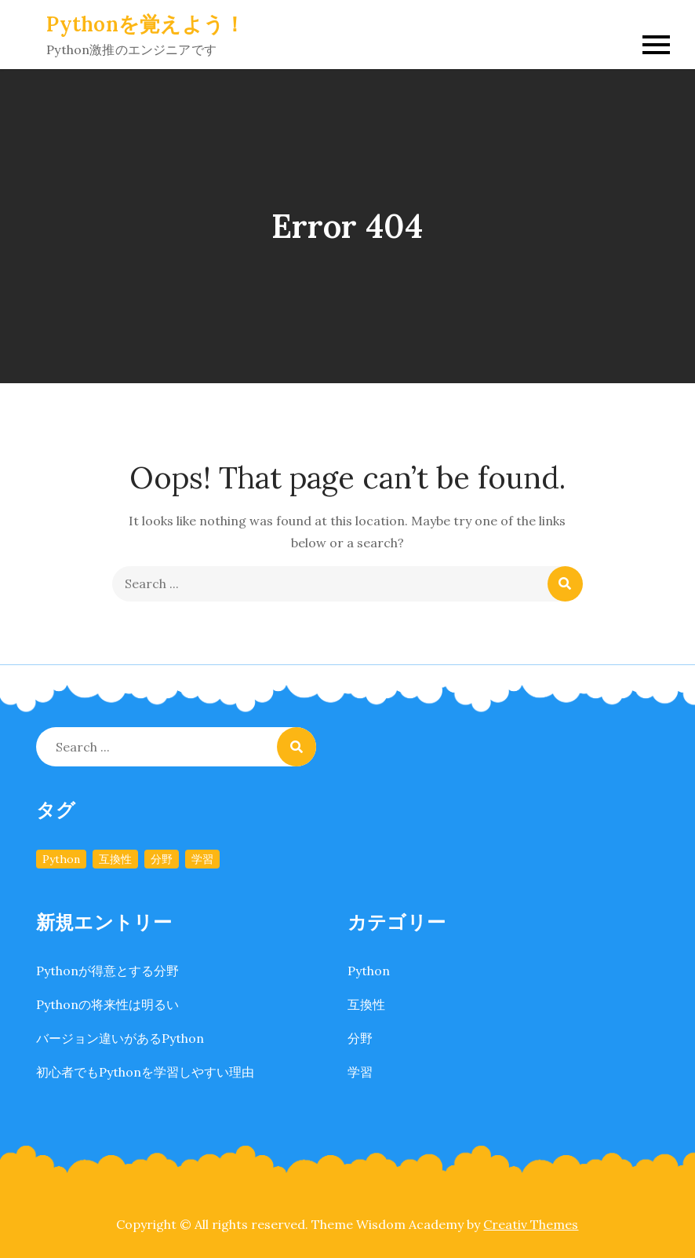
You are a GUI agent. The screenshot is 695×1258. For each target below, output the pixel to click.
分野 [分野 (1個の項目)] (162, 859)
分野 (360, 1038)
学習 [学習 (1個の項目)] (202, 859)
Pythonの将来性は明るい (107, 1004)
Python (369, 970)
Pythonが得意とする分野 (107, 970)
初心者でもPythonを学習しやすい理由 (145, 1072)
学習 (360, 1072)
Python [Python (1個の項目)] (61, 859)
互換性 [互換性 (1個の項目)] (115, 859)
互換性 (366, 1004)
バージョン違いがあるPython (120, 1038)
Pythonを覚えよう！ (145, 24)
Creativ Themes (530, 1224)
